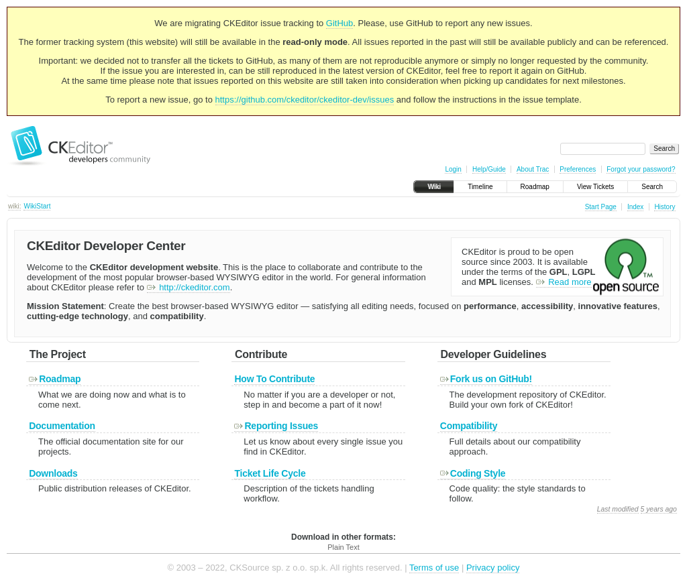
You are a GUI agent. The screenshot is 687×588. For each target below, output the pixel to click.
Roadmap (535, 186)
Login (453, 169)
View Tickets (595, 186)
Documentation (62, 425)
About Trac (533, 169)
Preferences (578, 169)
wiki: (14, 206)
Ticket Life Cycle (269, 473)
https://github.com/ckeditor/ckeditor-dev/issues (304, 100)
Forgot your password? (640, 169)
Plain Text (343, 547)
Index (635, 207)
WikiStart (36, 206)
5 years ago (659, 509)
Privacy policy (492, 568)
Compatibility (468, 425)
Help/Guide (489, 169)
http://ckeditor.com (188, 287)
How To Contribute (274, 378)
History (664, 207)
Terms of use (434, 568)
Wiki (433, 186)
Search (652, 186)
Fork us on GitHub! (486, 378)
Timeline (480, 186)
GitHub (339, 23)
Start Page (601, 207)
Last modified (618, 509)
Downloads (53, 473)
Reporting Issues (276, 425)
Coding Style (473, 473)
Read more (564, 282)
